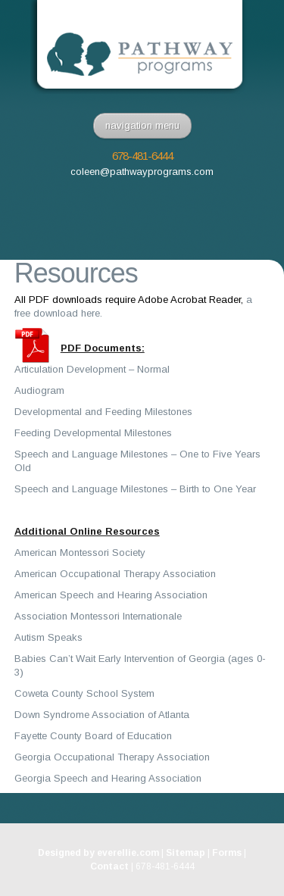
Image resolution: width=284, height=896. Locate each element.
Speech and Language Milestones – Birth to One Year (135, 489)
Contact (109, 866)
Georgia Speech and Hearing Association (107, 778)
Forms (227, 853)
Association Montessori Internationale (98, 616)
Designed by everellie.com (98, 853)
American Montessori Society (79, 552)
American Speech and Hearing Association (111, 595)
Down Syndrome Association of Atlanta (101, 714)
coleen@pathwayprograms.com (142, 171)
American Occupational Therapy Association (115, 573)
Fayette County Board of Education (93, 735)
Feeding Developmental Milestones (93, 433)
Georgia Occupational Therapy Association (112, 757)
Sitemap (185, 853)
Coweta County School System (84, 693)
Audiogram (39, 390)
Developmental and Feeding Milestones (103, 411)
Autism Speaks (48, 637)
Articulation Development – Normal (92, 369)
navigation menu (142, 125)
